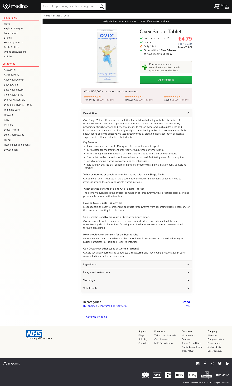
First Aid (8, 114)
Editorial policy (215, 350)
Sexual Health (11, 129)
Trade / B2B (187, 350)
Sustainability (214, 347)
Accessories (10, 69)
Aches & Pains (11, 74)
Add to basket (166, 79)
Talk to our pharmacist (165, 335)
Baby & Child (11, 84)
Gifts (6, 119)
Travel (7, 139)
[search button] (102, 6)
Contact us (143, 343)
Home (7, 23)
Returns (186, 339)
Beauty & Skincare (14, 89)
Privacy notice (214, 343)
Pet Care (8, 124)
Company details (216, 339)
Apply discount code (192, 347)
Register (8, 28)
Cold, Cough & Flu (13, 94)
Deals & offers (11, 47)
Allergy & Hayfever (14, 79)
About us (212, 335)
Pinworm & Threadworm (113, 305)
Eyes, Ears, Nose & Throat (18, 104)
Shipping (142, 339)
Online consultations (15, 51)
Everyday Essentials (14, 99)
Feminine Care (12, 109)
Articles (8, 56)
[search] (73, 6)
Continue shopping (95, 316)
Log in (19, 28)
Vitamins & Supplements (17, 144)
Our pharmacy (161, 339)
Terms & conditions (191, 343)
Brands (8, 37)
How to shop (188, 335)
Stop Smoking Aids (14, 134)
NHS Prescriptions (163, 343)
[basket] (221, 6)
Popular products (13, 42)
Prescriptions (11, 33)
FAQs (141, 335)
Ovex (66, 15)
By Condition (11, 149)
